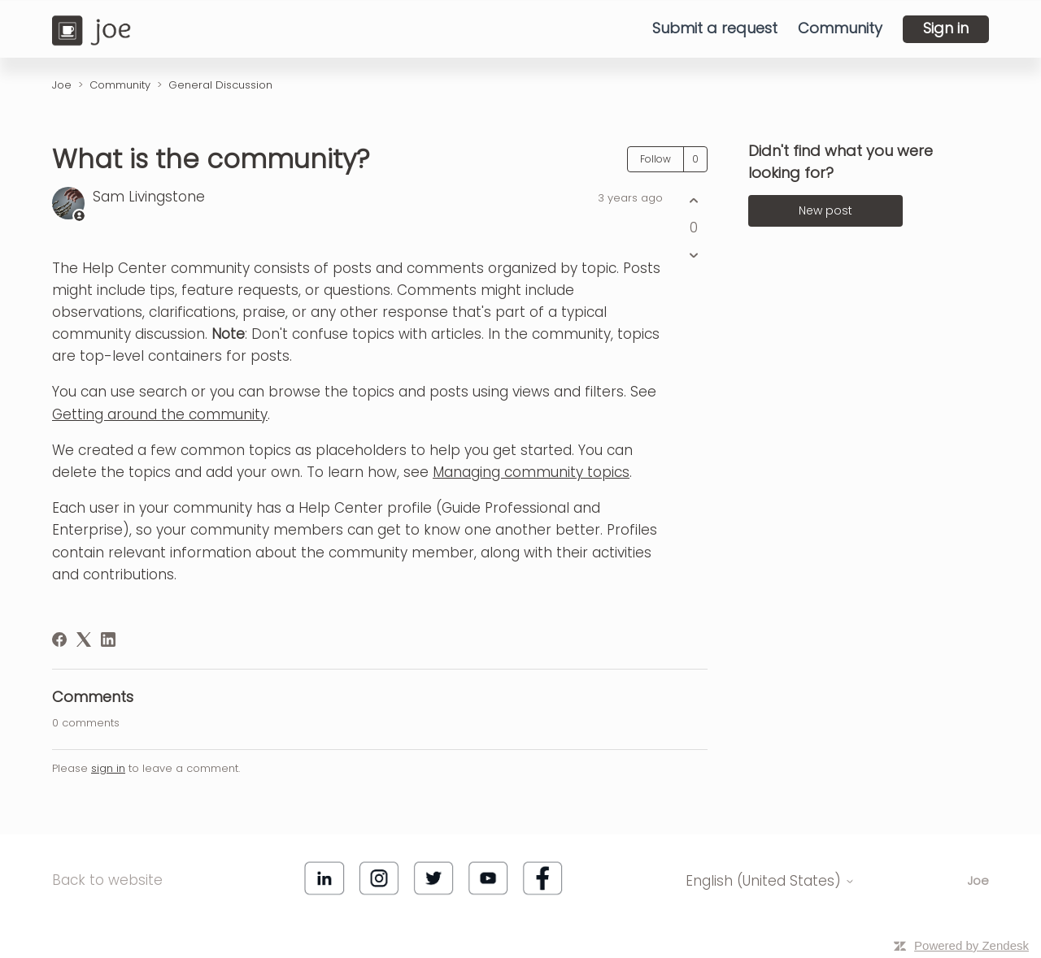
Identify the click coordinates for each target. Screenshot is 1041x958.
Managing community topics (531, 472)
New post (825, 210)
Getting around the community (160, 414)
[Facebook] (59, 639)
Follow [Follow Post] (655, 159)
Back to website (107, 880)
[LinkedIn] (108, 639)
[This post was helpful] (693, 201)
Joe (62, 85)
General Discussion (220, 85)
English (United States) (770, 881)
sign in (108, 768)
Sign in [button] (946, 28)
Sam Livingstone (149, 196)
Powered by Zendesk (971, 945)
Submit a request (714, 28)
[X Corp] (83, 639)
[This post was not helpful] (693, 255)
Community (840, 28)
